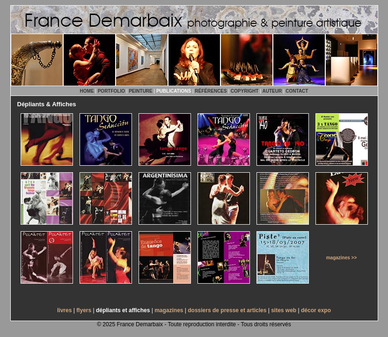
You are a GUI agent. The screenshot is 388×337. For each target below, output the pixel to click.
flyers (83, 310)
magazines (168, 310)
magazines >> (341, 257)
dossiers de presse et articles (227, 310)
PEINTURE (141, 91)
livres (64, 310)
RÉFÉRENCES (211, 91)
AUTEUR (272, 91)
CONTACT (297, 91)
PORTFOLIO (111, 91)
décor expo (316, 310)
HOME (87, 91)
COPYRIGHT (244, 91)
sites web (283, 310)
